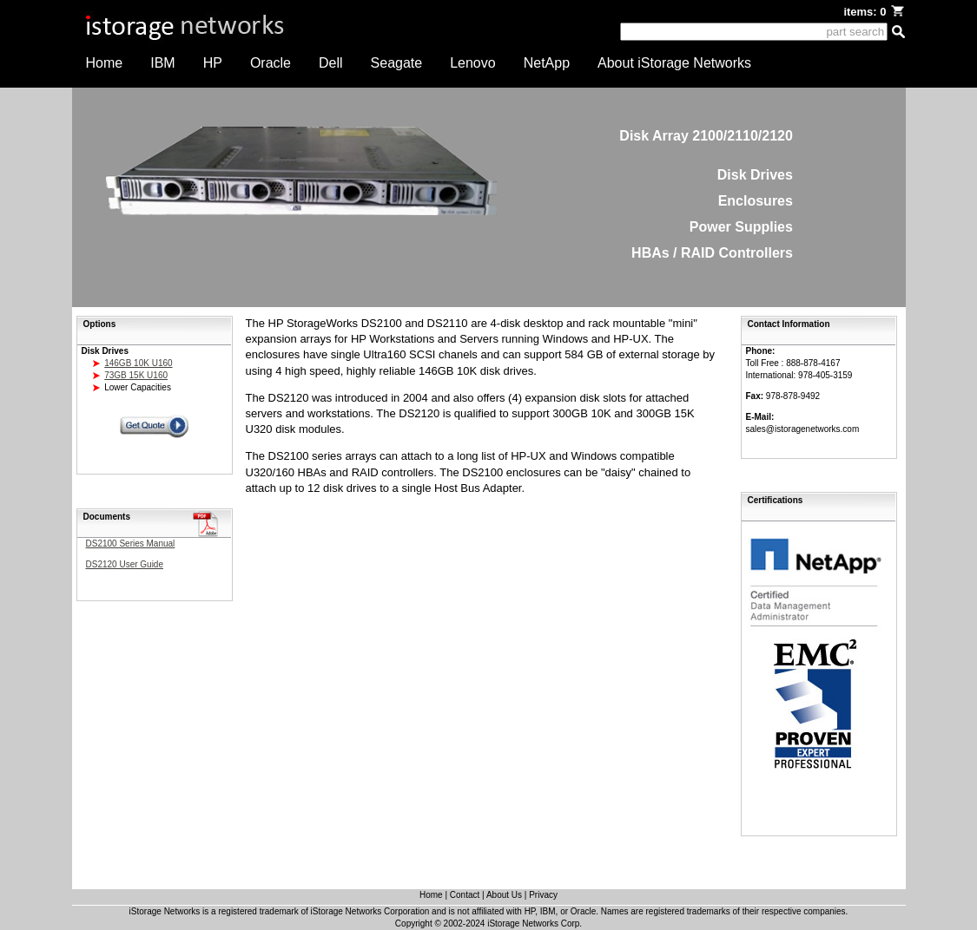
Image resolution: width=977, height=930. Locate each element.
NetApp (547, 63)
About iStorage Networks (674, 63)
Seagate (397, 63)
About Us (504, 895)
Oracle (270, 63)
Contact (464, 895)
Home (104, 63)
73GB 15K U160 (136, 375)
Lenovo (473, 63)
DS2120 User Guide (125, 564)
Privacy (543, 895)
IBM (162, 63)
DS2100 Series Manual (130, 543)
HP (212, 63)
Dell (331, 63)
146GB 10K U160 (138, 363)
